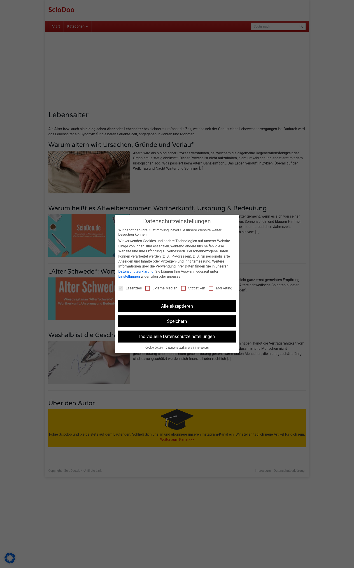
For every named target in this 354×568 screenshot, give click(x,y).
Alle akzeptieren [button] (177, 306)
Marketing (220, 288)
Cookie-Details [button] (154, 347)
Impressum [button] (202, 347)
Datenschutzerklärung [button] (179, 347)
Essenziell (130, 288)
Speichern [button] (177, 321)
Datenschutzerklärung (136, 271)
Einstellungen (129, 276)
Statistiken (193, 288)
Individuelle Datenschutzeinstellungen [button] (177, 336)
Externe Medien (161, 288)
